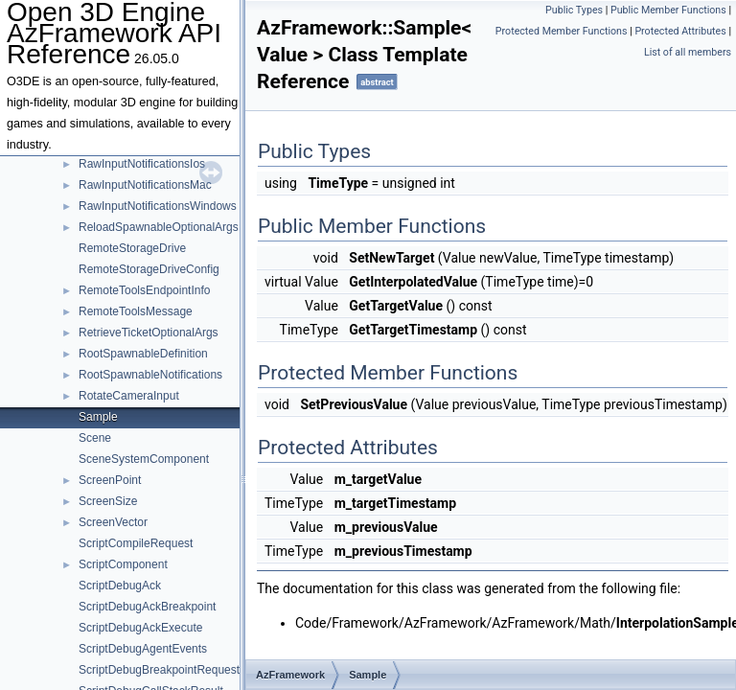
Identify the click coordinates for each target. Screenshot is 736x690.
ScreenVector (113, 522)
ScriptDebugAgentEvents (143, 649)
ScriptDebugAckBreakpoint (147, 606)
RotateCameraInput (129, 395)
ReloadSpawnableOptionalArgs (159, 227)
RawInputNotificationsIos (142, 164)
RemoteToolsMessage (136, 311)
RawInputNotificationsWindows (158, 206)
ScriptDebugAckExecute (140, 627)
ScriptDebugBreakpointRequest (159, 670)
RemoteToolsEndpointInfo (144, 290)
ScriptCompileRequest (136, 543)
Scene (95, 438)
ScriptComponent (123, 564)
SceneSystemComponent (144, 459)
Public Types (574, 10)
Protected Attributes (679, 31)
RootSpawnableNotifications (150, 374)
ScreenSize (108, 501)
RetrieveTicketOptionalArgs (148, 332)
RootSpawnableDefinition (143, 353)
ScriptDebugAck (120, 585)
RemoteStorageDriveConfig (149, 269)
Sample (98, 417)
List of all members (687, 52)
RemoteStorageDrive (132, 248)
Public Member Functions (668, 10)
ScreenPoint (110, 480)
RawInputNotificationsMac (145, 185)
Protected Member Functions (561, 31)
